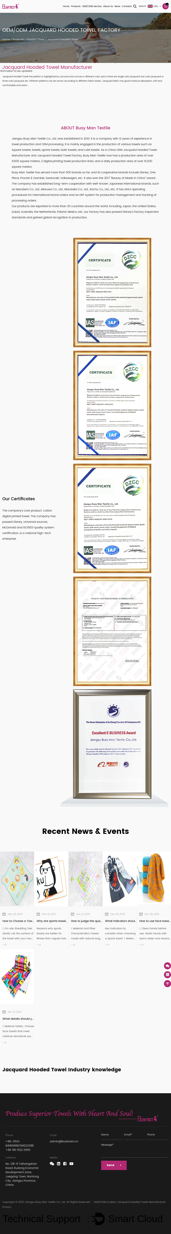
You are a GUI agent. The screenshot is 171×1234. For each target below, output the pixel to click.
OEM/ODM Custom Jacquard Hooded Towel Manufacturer (130, 1202)
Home (66, 6)
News (117, 6)
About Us (108, 6)
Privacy (6, 1207)
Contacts (127, 6)
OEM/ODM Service (92, 6)
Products (75, 6)
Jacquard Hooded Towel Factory (59, 155)
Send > (114, 1166)
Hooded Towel (35, 39)
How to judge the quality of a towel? (95, 921)
